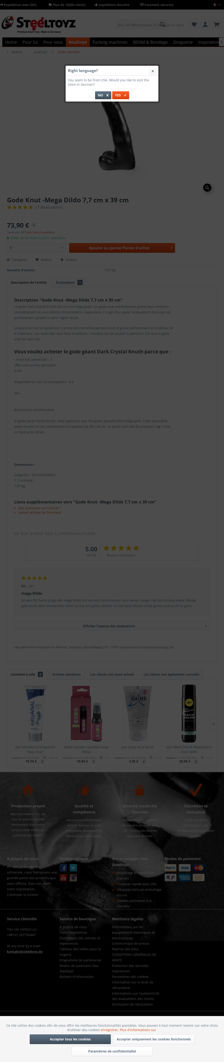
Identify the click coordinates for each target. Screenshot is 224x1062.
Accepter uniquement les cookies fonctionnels (154, 1039)
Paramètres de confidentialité (112, 1051)
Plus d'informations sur (138, 1030)
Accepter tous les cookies (70, 1039)
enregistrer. (110, 1030)
